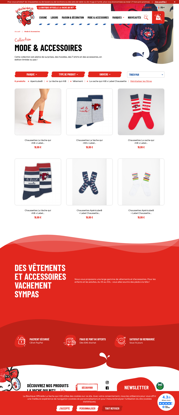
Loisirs (54, 17)
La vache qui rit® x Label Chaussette (108, 81)
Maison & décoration (73, 17)
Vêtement (78, 81)
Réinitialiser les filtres (141, 81)
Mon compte (145, 7)
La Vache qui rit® (57, 81)
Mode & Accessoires (98, 17)
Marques (118, 17)
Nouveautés (134, 17)
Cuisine (43, 17)
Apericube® (36, 81)
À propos (129, 7)
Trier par (146, 74)
